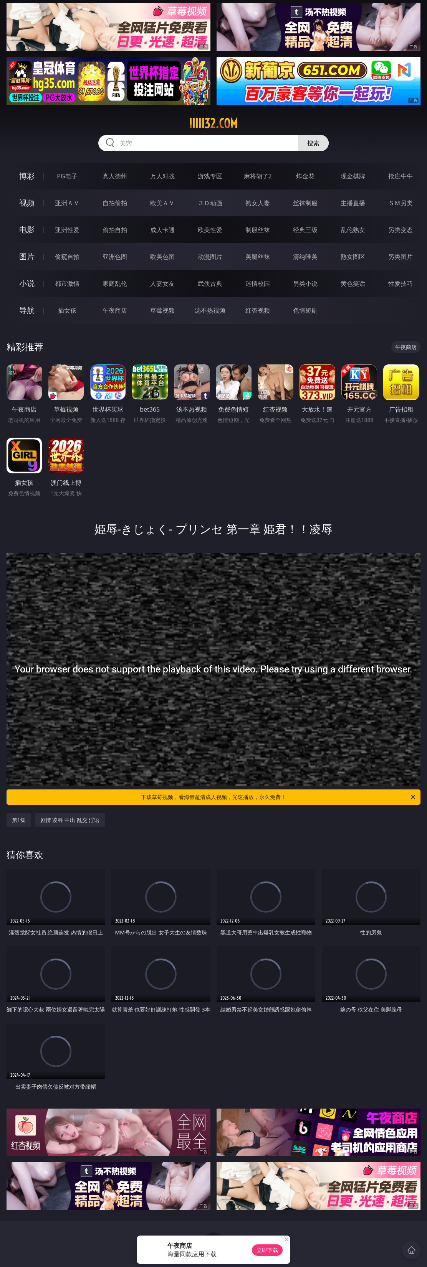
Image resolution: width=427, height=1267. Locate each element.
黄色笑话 (353, 283)
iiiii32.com (213, 123)
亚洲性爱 (67, 230)
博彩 (27, 176)
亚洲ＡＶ (67, 203)
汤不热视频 (210, 310)
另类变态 (400, 230)
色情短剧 (305, 310)
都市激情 (67, 283)
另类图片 (400, 256)
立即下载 (267, 1250)
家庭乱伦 (115, 283)
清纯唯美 (305, 256)
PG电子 (67, 176)
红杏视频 (257, 310)
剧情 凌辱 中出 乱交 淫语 (70, 820)
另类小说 (305, 283)
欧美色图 (162, 256)
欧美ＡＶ (162, 203)
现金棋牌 (353, 176)
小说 (27, 283)
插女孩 (67, 310)
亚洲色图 (115, 256)
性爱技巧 (400, 283)
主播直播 (353, 203)
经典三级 (305, 230)
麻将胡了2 (258, 176)
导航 (27, 310)
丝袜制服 (305, 203)
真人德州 (115, 176)
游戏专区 (210, 176)
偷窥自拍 (67, 256)
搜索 (313, 143)
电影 (27, 229)
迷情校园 (257, 283)
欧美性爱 (210, 230)
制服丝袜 (257, 230)
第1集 (19, 820)
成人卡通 (162, 230)
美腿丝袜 (257, 256)
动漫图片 (210, 256)
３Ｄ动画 (210, 203)
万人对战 (162, 176)
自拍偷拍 (115, 203)
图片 (27, 256)
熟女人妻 (257, 203)
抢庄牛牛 (400, 176)
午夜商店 (115, 310)
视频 (27, 203)
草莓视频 (162, 310)
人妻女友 (162, 283)
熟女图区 (353, 256)
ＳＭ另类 (400, 203)
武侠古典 (210, 283)
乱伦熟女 (353, 230)
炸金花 (305, 176)
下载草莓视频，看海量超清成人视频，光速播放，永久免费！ (279, 797)
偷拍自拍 (115, 230)
